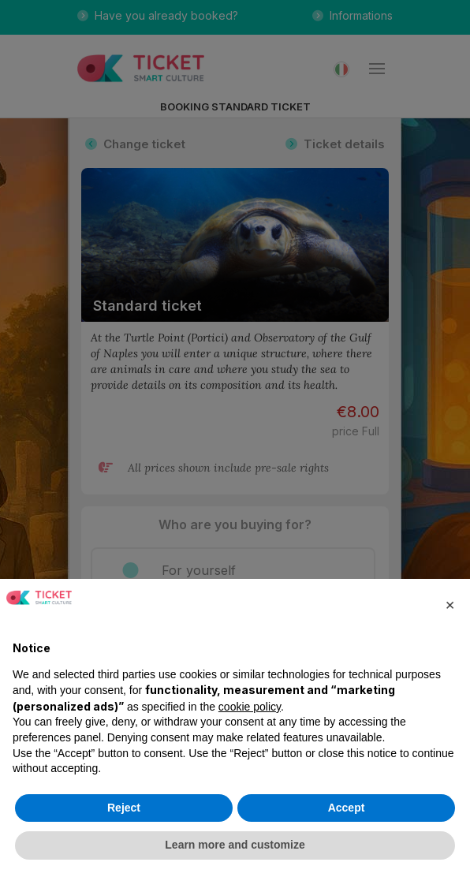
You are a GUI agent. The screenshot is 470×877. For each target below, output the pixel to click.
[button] (449, 604)
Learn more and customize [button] (234, 844)
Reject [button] (123, 807)
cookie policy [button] (249, 706)
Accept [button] (346, 807)
